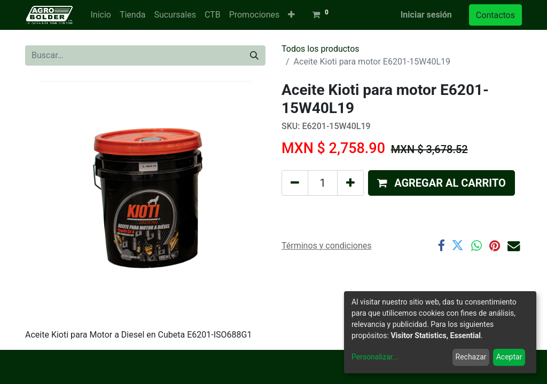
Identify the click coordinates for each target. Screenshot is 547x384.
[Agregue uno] (350, 183)
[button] (291, 15)
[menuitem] (100, 15)
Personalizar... (374, 357)
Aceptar (509, 357)
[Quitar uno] (295, 183)
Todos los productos (321, 49)
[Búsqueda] (254, 55)
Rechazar (471, 357)
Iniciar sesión (426, 15)
